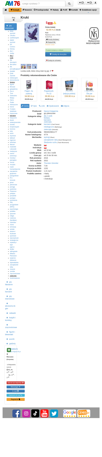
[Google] (69, 413)
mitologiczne (49, 127)
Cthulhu (12, 35)
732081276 (14, 349)
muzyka (12, 164)
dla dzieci (13, 64)
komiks (12, 125)
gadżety (10, 343)
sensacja (13, 227)
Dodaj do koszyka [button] (58, 54)
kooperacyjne (14, 127)
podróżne (13, 189)
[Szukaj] (69, 4)
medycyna (13, 151)
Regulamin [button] (15, 399)
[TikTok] (35, 413)
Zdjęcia (65, 106)
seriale (12, 229)
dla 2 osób (48, 116)
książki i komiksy (10, 318)
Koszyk (15, 10)
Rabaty (54, 10)
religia (12, 216)
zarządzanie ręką (51, 140)
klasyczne (13, 118)
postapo (13, 198)
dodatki (12, 71)
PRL (11, 202)
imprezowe (13, 113)
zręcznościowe (15, 274)
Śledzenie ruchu (50, 142)
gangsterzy (14, 89)
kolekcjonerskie (15, 122)
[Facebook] (16, 413)
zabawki (10, 313)
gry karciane (8, 290)
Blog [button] (13, 19)
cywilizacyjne (14, 38)
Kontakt (73, 10)
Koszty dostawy (52, 39)
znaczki (12, 269)
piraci (12, 182)
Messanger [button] (15, 387)
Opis (34, 106)
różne (12, 225)
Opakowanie (53, 106)
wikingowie (13, 251)
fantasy (12, 82)
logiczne (13, 140)
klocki (12, 120)
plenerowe (13, 185)
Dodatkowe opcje (88, 11)
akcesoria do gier (10, 306)
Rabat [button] (50, 42)
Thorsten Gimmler (51, 163)
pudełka (12, 211)
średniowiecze (15, 278)
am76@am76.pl (16, 351)
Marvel (12, 144)
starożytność (14, 238)
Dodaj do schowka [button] (53, 60)
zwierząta (48, 129)
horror (12, 107)
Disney (12, 49)
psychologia (14, 209)
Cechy (25, 106)
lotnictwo (13, 142)
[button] (81, 3)
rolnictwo (13, 222)
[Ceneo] (83, 413)
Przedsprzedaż (41, 10)
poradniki (13, 196)
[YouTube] (45, 413)
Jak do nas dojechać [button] (15, 383)
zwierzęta (13, 276)
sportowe (13, 236)
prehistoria (13, 200)
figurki (12, 84)
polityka (12, 193)
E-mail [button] (15, 391)
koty (11, 131)
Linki (42, 106)
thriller (12, 249)
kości (11, 133)
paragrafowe (14, 176)
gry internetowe (9, 297)
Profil (63, 10)
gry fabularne (9, 283)
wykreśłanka (14, 262)
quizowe (13, 214)
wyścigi (47, 137)
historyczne (14, 105)
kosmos (12, 129)
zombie (12, 271)
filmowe (12, 87)
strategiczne (14, 240)
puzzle (9, 338)
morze (12, 162)
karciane (13, 116)
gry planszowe (9, 26)
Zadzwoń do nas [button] (15, 395)
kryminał (13, 136)
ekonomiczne (14, 80)
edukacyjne (14, 78)
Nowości (27, 10)
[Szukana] (43, 4)
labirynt (12, 138)
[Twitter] (54, 413)
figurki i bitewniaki (10, 333)
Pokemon (13, 191)
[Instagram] (26, 413)
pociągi (12, 187)
